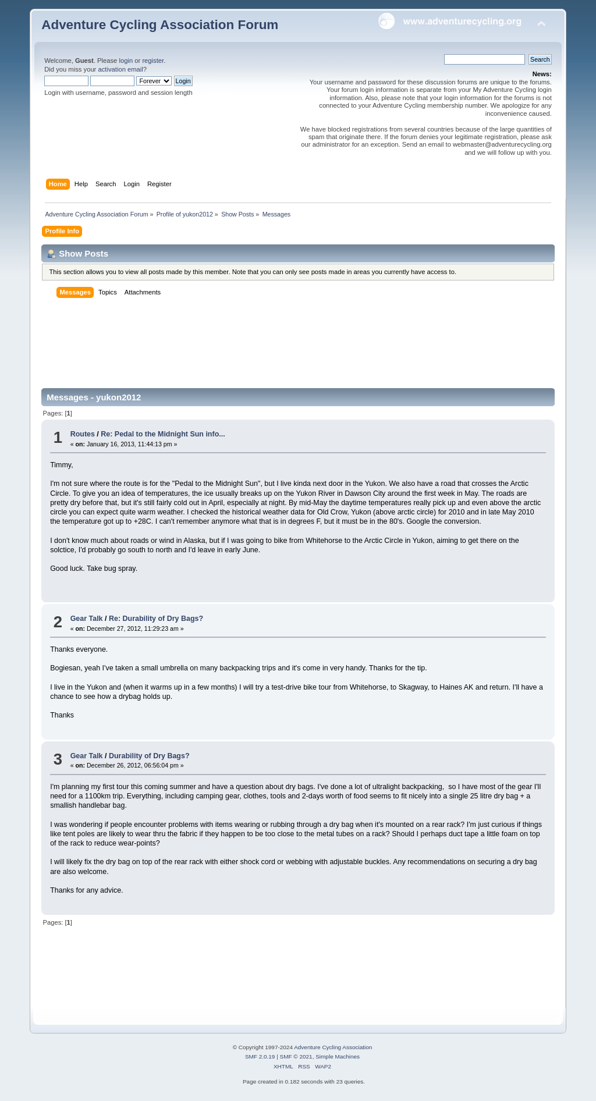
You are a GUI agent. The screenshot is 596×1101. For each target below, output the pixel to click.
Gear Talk (86, 619)
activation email (120, 69)
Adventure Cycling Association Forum (159, 24)
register (153, 60)
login (126, 60)
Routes (82, 434)
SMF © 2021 (296, 1056)
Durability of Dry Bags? (149, 756)
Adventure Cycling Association (333, 1047)
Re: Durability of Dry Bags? (156, 619)
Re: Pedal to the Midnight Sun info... (163, 434)
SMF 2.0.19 (260, 1056)
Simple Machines (337, 1056)
